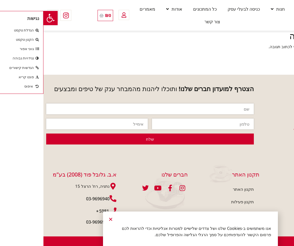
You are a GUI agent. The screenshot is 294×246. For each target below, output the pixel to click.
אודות (131, 9)
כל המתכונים (161, 9)
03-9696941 (54, 222)
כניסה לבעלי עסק (200, 9)
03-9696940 (54, 199)
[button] (7, 18)
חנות (234, 9)
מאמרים (104, 9)
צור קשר (169, 22)
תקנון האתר (199, 189)
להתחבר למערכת (272, 47)
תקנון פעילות (199, 201)
